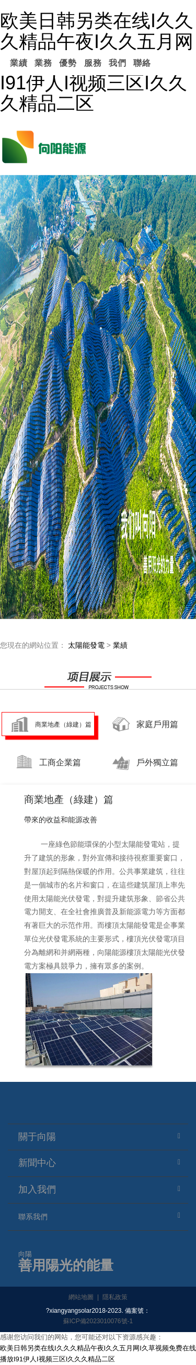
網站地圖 (81, 1297)
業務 (43, 63)
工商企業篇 (60, 762)
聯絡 (142, 63)
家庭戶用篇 (157, 724)
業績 (19, 63)
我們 (117, 63)
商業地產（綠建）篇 (63, 724)
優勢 (68, 63)
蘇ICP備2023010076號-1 (98, 1321)
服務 (93, 63)
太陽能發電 (86, 645)
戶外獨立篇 (157, 762)
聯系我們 (33, 1216)
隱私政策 (115, 1297)
